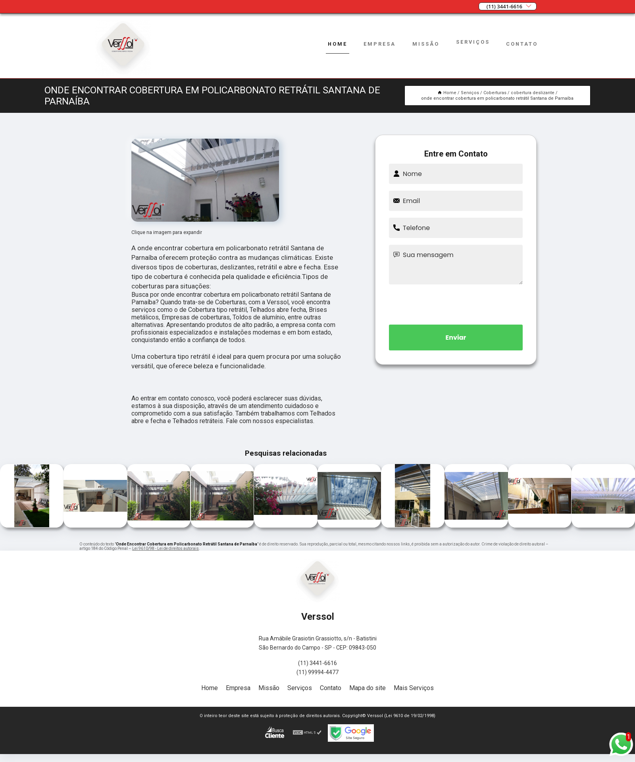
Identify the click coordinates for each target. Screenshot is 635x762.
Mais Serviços (414, 688)
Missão (425, 44)
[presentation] (456, 303)
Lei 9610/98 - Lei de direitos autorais (165, 548)
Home (337, 44)
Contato (522, 44)
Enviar (456, 337)
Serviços (473, 42)
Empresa (380, 44)
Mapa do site (367, 688)
